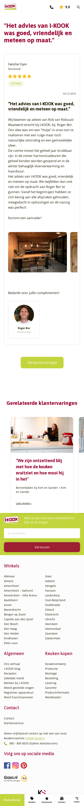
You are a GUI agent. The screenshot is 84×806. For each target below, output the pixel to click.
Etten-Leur (11, 643)
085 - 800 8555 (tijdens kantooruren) (33, 743)
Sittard (16, 83)
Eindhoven (11, 638)
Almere (9, 581)
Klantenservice (14, 723)
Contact (9, 718)
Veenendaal (53, 629)
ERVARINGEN (47, 800)
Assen (8, 605)
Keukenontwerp (55, 664)
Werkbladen (53, 697)
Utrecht (50, 619)
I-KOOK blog (12, 669)
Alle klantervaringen (42, 362)
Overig (77, 800)
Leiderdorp (52, 595)
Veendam (51, 624)
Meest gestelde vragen (19, 688)
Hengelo (50, 586)
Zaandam (51, 633)
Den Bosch (11, 624)
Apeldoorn (11, 600)
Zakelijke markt (14, 678)
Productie (51, 669)
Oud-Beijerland (55, 600)
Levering (50, 683)
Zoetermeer (53, 638)
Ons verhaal (12, 664)
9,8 (64, 7)
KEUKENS (31, 800)
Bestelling (51, 678)
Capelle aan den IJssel (18, 619)
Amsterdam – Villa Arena (20, 595)
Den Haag (10, 629)
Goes (48, 576)
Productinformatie (57, 692)
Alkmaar (9, 576)
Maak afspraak (12, 800)
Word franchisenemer (18, 697)
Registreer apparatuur (19, 692)
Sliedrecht (52, 614)
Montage (51, 673)
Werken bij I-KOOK (16, 683)
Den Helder (11, 633)
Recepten (10, 673)
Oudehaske (52, 605)
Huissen (50, 590)
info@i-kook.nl (35, 738)
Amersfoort (11, 586)
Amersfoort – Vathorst (18, 590)
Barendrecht (12, 610)
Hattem (50, 581)
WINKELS (61, 800)
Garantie (51, 688)
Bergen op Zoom (15, 614)
